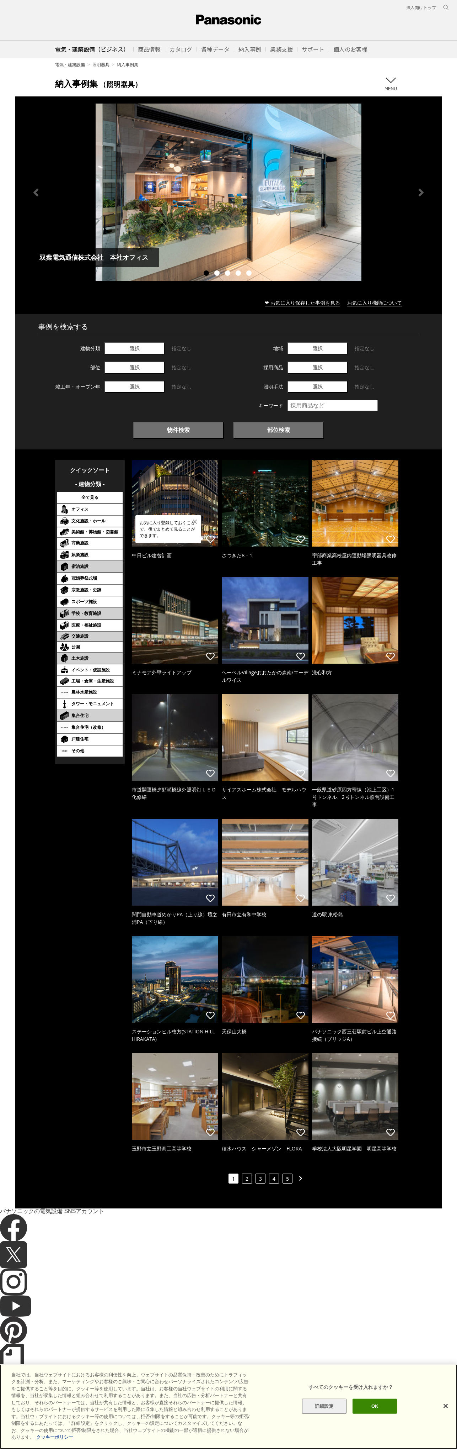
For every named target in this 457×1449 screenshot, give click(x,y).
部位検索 (278, 430)
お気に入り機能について (374, 302)
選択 (135, 348)
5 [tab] (249, 274)
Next (421, 192)
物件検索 (178, 430)
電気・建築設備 (70, 65)
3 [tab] (228, 274)
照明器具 (100, 65)
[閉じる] (445, 1423)
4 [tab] (239, 274)
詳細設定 (324, 1423)
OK (374, 1423)
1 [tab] (207, 274)
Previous (36, 192)
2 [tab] (217, 274)
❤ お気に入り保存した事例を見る (302, 302)
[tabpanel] (228, 192)
